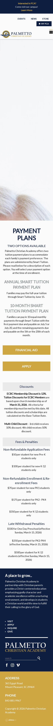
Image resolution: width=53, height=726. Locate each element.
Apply (10, 624)
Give (10, 631)
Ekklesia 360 (10, 720)
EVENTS (21, 19)
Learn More (26, 10)
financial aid (26, 350)
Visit (10, 621)
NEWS (34, 19)
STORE (45, 19)
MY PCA (44, 24)
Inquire (12, 628)
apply (26, 366)
